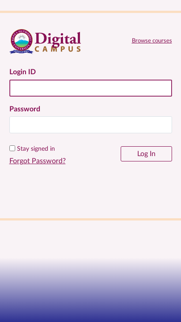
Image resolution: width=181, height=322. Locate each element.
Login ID (22, 72)
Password (24, 109)
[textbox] (90, 124)
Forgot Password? (37, 161)
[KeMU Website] (90, 207)
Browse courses (152, 41)
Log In (146, 153)
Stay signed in (36, 149)
